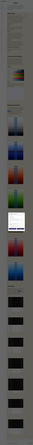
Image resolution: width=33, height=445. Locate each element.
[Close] (23, 213)
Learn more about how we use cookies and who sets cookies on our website (16, 220)
